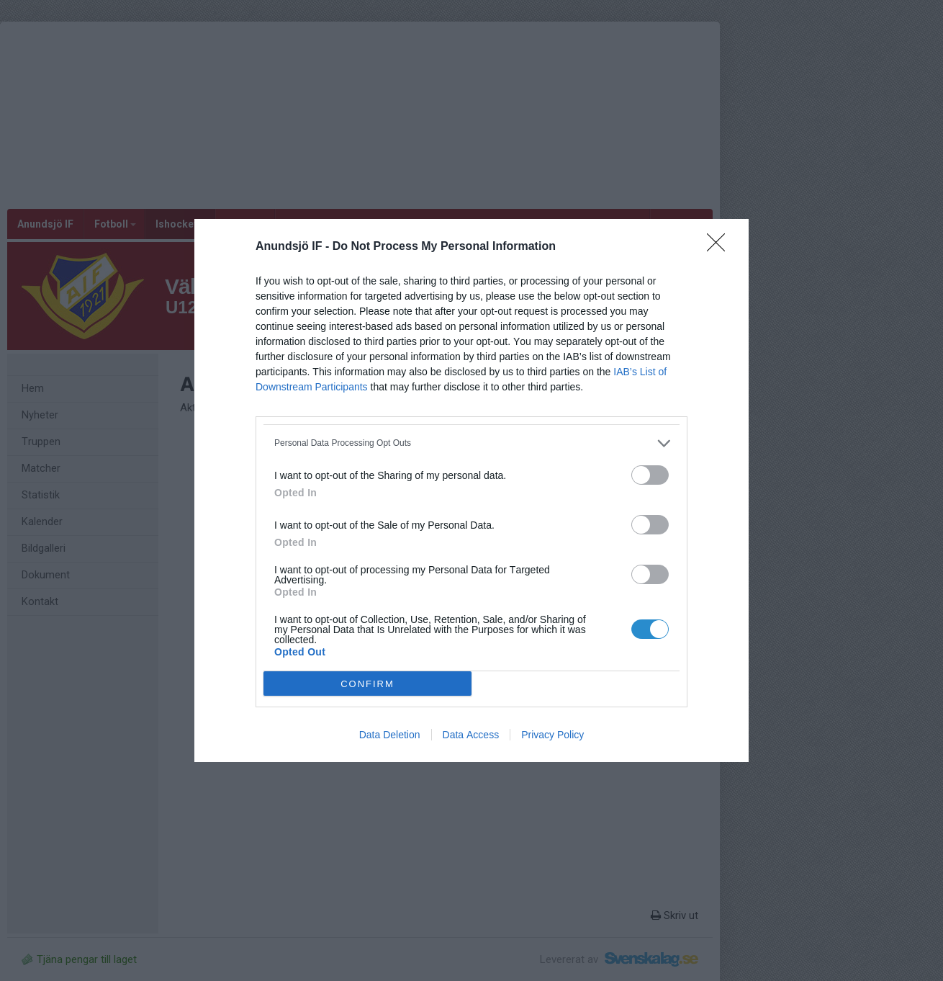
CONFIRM (367, 683)
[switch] (650, 475)
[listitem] (471, 443)
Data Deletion (389, 734)
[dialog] (471, 490)
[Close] (720, 247)
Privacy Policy (552, 734)
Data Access (471, 734)
